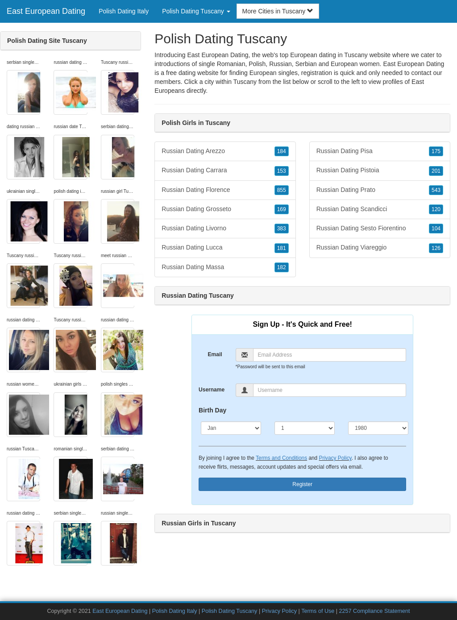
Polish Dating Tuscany (230, 611)
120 (436, 209)
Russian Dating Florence (225, 190)
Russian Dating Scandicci (379, 209)
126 (436, 248)
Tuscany (245, 81)
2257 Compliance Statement (374, 611)
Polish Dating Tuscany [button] (196, 11)
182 (281, 267)
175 (436, 151)
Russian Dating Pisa (379, 151)
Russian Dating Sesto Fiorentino (379, 228)
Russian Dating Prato (379, 190)
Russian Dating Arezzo (225, 151)
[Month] (231, 428)
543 (436, 190)
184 (281, 151)
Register (302, 484)
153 (281, 171)
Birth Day (212, 410)
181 (281, 248)
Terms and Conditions (281, 458)
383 (281, 228)
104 (436, 228)
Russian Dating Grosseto (225, 209)
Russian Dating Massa (225, 267)
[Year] (378, 428)
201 (436, 171)
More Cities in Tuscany (278, 11)
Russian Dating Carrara (225, 170)
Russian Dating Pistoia (379, 170)
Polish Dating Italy (124, 11)
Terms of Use (317, 611)
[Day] (304, 428)
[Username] (330, 390)
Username (211, 390)
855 (281, 190)
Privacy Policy (335, 458)
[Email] (330, 355)
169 (281, 209)
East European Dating (46, 11)
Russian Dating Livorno (225, 228)
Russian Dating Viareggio (379, 248)
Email (215, 354)
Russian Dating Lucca (225, 248)
